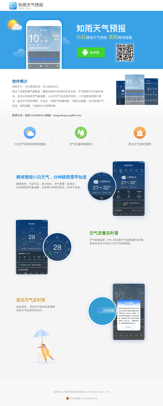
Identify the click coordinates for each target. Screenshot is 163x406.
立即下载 (91, 52)
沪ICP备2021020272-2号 (98, 392)
